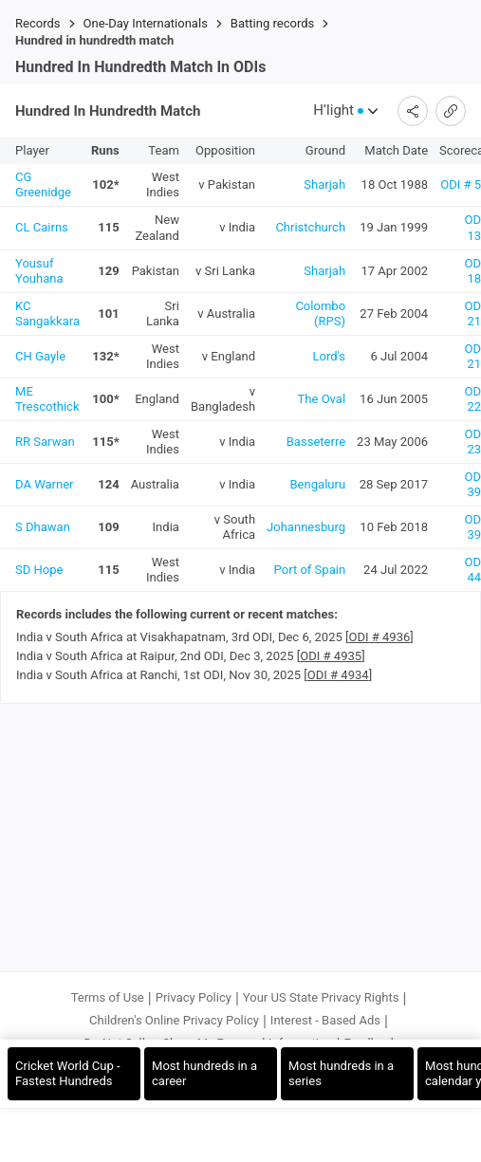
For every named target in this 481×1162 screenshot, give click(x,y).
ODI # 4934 (338, 675)
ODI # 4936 (380, 637)
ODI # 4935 (330, 656)
